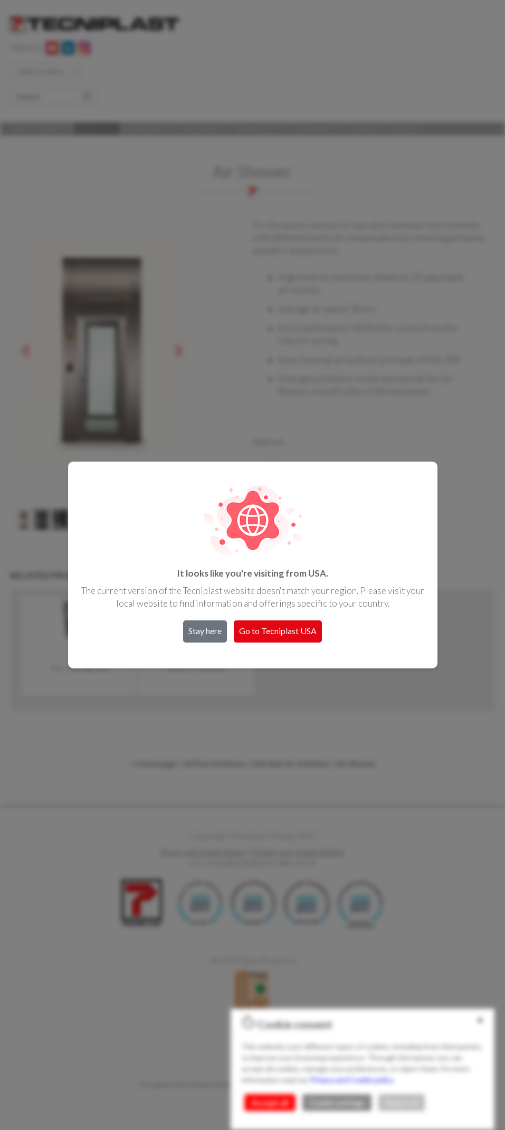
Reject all (401, 1102)
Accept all (270, 1102)
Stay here (205, 631)
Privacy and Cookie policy (351, 1079)
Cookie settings (337, 1102)
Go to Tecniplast (278, 631)
